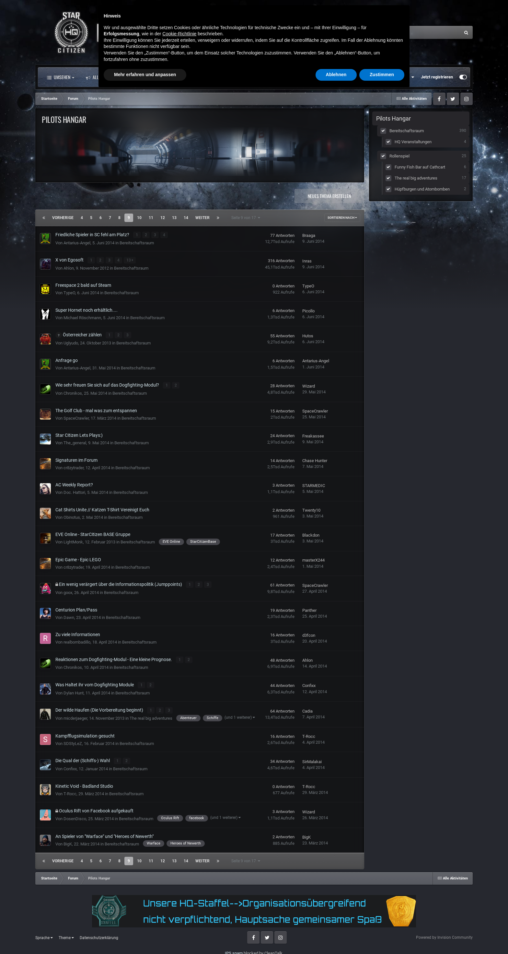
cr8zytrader (74, 466)
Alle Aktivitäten (106, 77)
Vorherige (63, 217)
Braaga (308, 235)
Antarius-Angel (77, 242)
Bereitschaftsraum (137, 242)
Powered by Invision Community (444, 935)
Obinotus (72, 516)
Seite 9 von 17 (245, 217)
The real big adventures (151, 716)
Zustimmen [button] (382, 936)
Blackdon (310, 534)
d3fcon (308, 634)
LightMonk (73, 541)
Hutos (307, 335)
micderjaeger (75, 716)
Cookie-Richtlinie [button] (179, 895)
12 (162, 217)
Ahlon (69, 267)
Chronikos (73, 392)
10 (139, 217)
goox (68, 591)
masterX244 (313, 559)
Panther (309, 609)
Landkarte (219, 77)
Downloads (258, 77)
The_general (75, 441)
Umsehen (60, 77)
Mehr (294, 77)
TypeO (69, 292)
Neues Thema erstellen (329, 195)
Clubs (185, 77)
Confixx (309, 683)
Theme (66, 935)
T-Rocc (308, 734)
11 (151, 217)
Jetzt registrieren (437, 77)
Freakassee (313, 434)
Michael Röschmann (82, 317)
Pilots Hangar (393, 118)
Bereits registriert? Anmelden (384, 77)
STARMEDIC (313, 484)
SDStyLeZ (73, 741)
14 (186, 217)
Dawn (69, 615)
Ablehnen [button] (336, 936)
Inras (307, 260)
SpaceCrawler (76, 416)
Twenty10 (311, 509)
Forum (151, 77)
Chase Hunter (314, 459)
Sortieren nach (342, 217)
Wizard (308, 385)
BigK (68, 841)
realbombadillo (77, 640)
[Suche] (398, 32)
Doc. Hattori (74, 491)
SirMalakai (312, 759)
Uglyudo (71, 342)
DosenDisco (75, 816)
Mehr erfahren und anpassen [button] (145, 936)
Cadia (307, 709)
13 (174, 217)
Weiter (202, 217)
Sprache (44, 935)
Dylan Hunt (74, 691)
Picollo (308, 310)
